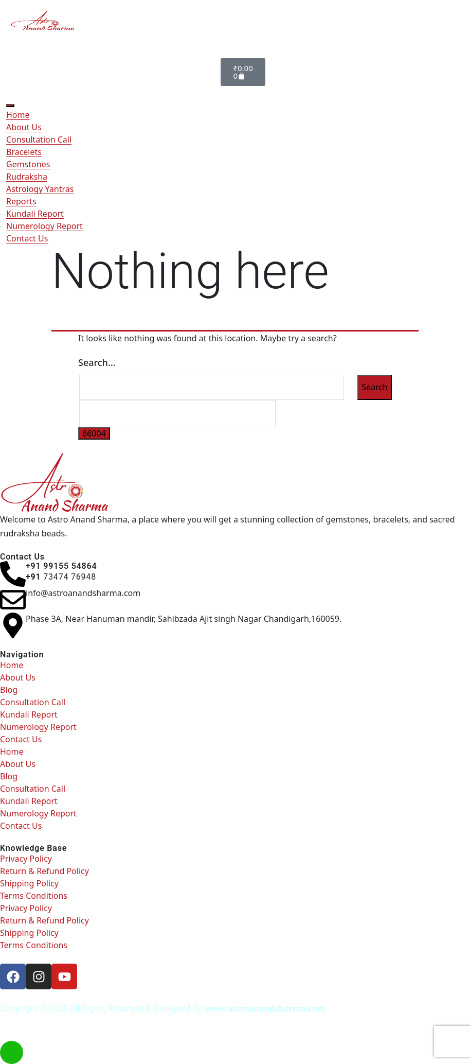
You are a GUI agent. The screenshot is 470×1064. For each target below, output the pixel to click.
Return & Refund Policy (44, 871)
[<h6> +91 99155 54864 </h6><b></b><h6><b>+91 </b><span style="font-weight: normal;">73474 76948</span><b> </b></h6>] (13, 574)
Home (18, 114)
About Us (24, 127)
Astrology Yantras (40, 189)
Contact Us (27, 238)
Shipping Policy (29, 883)
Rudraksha (26, 176)
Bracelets (24, 152)
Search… (97, 362)
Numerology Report (44, 226)
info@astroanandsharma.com (83, 593)
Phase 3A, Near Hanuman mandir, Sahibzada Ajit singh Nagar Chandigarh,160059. (183, 618)
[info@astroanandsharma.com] (13, 600)
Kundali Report (35, 213)
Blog (8, 689)
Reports (21, 201)
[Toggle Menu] (10, 105)
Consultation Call (38, 139)
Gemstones (28, 164)
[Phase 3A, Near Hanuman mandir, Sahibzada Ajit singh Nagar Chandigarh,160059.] (13, 625)
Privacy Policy (26, 858)
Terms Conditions (33, 895)
